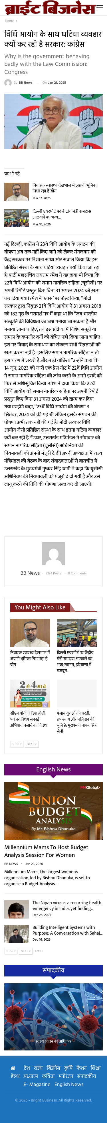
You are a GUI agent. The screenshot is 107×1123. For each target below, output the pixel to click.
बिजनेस (53, 1068)
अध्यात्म (30, 1077)
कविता (48, 1077)
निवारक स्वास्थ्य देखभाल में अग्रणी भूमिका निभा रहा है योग (65, 188)
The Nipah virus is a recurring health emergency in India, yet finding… (67, 906)
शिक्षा (95, 1068)
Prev (17, 744)
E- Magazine (37, 1085)
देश (27, 1068)
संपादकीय (86, 1077)
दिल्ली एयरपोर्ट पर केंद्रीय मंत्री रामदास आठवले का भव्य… (62, 214)
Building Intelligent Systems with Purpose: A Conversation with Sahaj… (68, 930)
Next (32, 744)
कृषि (68, 1068)
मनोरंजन (66, 1077)
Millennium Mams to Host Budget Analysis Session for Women (46, 851)
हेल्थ (15, 1077)
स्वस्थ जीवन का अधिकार (54, 1042)
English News (69, 1085)
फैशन (81, 1068)
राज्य (38, 1068)
